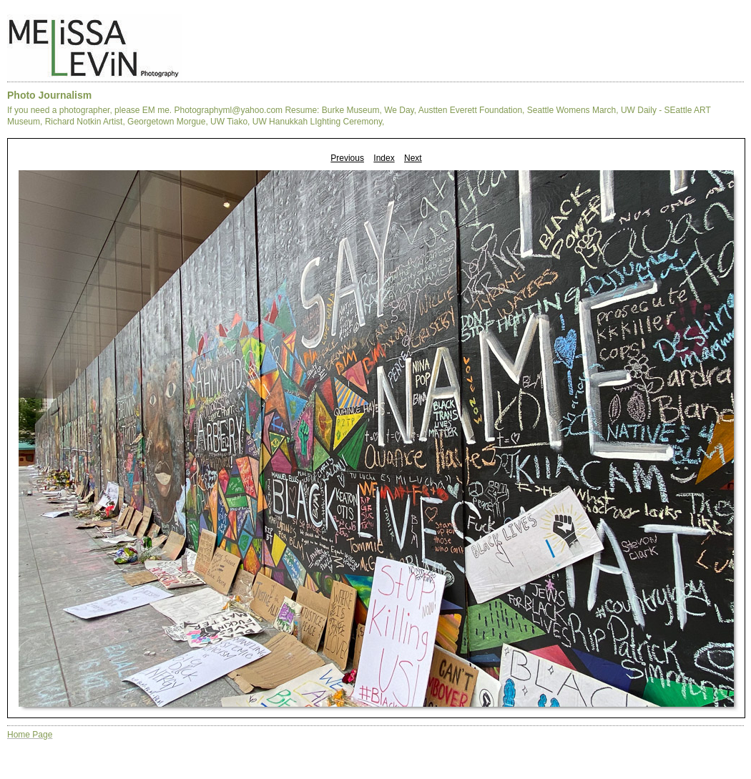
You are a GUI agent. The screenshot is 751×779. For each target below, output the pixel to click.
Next (413, 158)
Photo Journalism (49, 95)
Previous (347, 158)
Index (383, 158)
